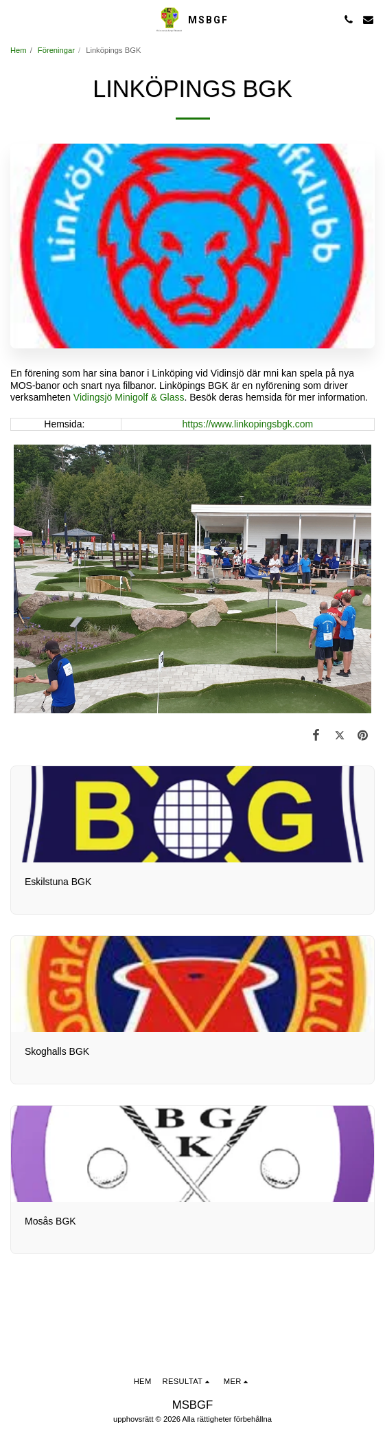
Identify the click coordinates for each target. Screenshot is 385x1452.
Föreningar (56, 50)
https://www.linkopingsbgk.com (247, 423)
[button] (15, 19)
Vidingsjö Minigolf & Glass (129, 397)
